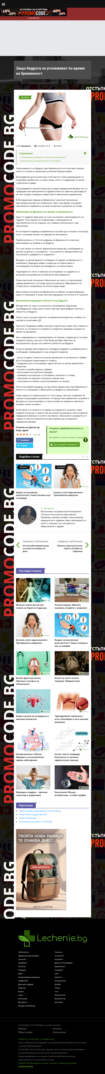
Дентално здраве (25, 984)
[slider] (24, 434)
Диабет (58, 984)
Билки (21, 991)
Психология (60, 995)
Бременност (60, 966)
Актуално (59, 1002)
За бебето (22, 963)
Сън (56, 991)
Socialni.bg (33, 1039)
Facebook (23, 440)
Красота (58, 977)
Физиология (60, 998)
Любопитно (23, 952)
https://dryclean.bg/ (27, 818)
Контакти (57, 1028)
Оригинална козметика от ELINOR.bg (35, 821)
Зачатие (21, 966)
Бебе (20, 973)
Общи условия (25, 1032)
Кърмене (59, 970)
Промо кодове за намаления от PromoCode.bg (40, 811)
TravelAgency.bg (47, 1039)
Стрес (20, 995)
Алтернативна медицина (29, 977)
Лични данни (59, 1032)
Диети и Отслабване (64, 963)
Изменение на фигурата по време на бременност (44, 157)
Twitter (22, 445)
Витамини (22, 1002)
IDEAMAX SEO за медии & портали (33, 1063)
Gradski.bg (22, 1039)
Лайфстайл (23, 980)
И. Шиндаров (24, 146)
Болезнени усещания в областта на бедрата (41, 161)
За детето (59, 959)
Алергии (22, 988)
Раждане (22, 970)
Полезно (58, 952)
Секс (57, 973)
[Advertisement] (52, 34)
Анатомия (22, 998)
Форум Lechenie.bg (26, 1005)
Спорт (57, 988)
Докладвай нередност (64, 444)
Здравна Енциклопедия (28, 955)
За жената (59, 955)
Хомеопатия (60, 980)
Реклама (22, 1028)
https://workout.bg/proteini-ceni (33, 814)
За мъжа (22, 959)
